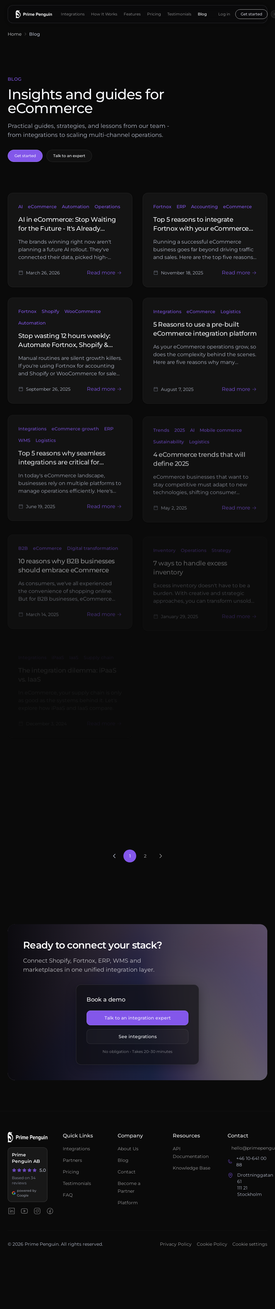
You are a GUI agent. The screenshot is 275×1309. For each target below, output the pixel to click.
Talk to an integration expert (137, 1018)
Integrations (73, 14)
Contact (127, 1172)
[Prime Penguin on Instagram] (37, 1211)
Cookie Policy (212, 1244)
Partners (72, 1160)
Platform (128, 1203)
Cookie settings (249, 1244)
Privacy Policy (176, 1244)
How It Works (104, 14)
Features (132, 14)
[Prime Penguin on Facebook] (50, 1211)
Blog (202, 14)
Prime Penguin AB (26, 1158)
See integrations (138, 1036)
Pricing (154, 14)
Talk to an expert (69, 155)
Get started (251, 14)
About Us (128, 1149)
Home (14, 34)
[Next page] (160, 856)
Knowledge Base (191, 1168)
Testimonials (179, 14)
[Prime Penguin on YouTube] (24, 1211)
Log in (224, 14)
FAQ (68, 1195)
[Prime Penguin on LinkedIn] (11, 1211)
